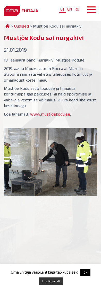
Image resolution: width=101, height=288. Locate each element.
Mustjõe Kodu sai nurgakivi (44, 37)
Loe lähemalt (51, 281)
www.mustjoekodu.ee (50, 113)
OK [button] (85, 272)
